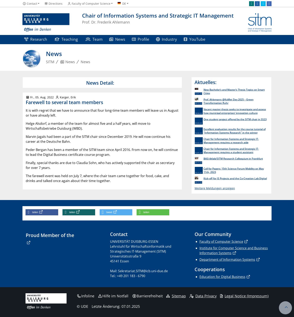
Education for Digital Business (222, 276)
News (117, 39)
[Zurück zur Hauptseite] (260, 22)
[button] (42, 212)
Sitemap (176, 295)
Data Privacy (203, 295)
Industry (166, 39)
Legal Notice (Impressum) (244, 295)
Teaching (66, 39)
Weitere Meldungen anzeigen (215, 188)
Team (94, 39)
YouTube (194, 39)
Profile (140, 39)
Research (35, 39)
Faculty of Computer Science (221, 241)
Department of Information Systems (227, 259)
